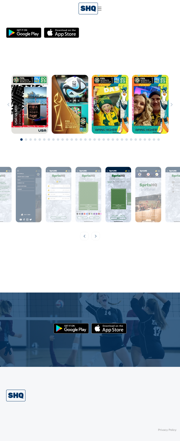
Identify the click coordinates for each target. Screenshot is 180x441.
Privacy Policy (167, 430)
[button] (8, 104)
